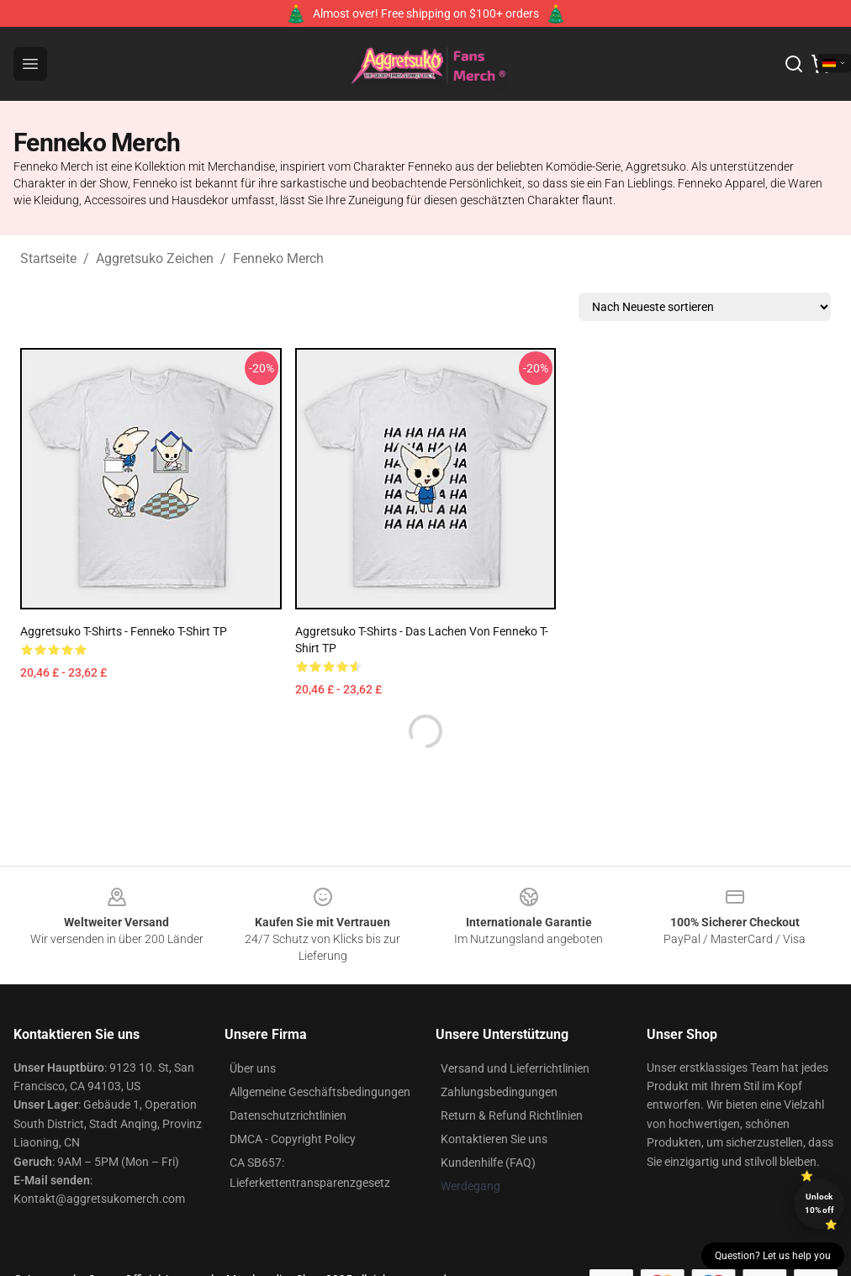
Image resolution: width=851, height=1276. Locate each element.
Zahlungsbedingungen (499, 1092)
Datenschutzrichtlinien (288, 1115)
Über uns (253, 1068)
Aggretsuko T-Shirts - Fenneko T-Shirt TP (123, 631)
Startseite (48, 258)
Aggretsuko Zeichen (155, 258)
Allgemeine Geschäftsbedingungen (320, 1092)
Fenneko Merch (278, 258)
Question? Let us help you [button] (773, 1256)
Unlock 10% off (819, 1203)
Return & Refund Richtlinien (512, 1115)
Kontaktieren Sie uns (494, 1139)
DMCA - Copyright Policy (293, 1139)
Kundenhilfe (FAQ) (488, 1162)
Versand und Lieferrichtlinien (515, 1068)
